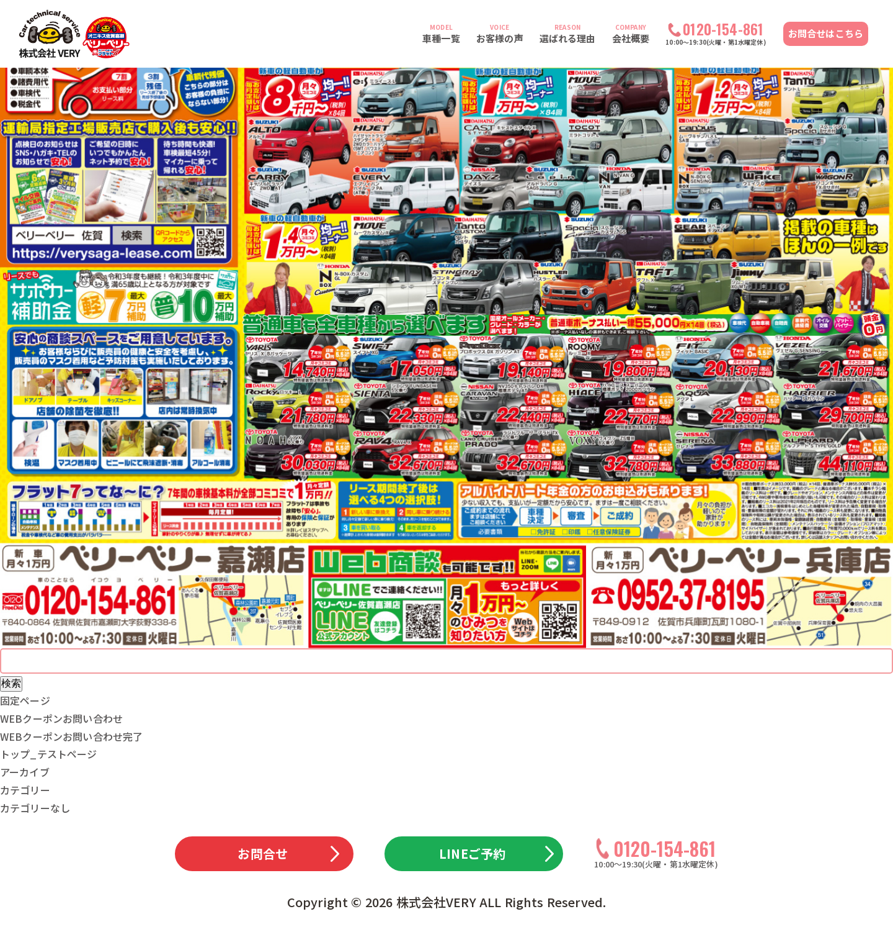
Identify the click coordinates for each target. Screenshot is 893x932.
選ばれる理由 (568, 33)
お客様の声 (499, 33)
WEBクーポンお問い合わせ (61, 718)
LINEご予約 (472, 853)
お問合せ (263, 853)
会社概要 (631, 33)
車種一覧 (441, 33)
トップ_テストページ (48, 753)
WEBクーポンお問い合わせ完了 (71, 736)
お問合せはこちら (825, 33)
